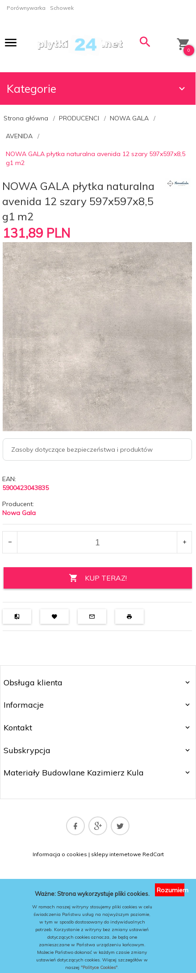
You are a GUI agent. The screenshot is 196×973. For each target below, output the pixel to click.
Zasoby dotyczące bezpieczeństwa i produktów (82, 449)
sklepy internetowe (116, 854)
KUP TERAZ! (98, 578)
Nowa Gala (19, 513)
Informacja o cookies (60, 854)
